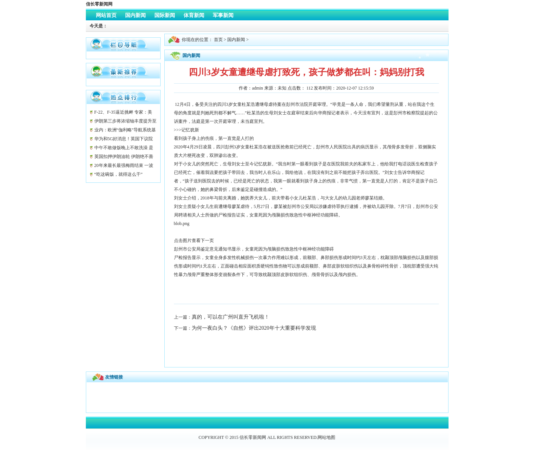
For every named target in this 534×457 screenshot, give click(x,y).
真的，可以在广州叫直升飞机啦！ (230, 317)
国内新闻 (236, 39)
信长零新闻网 (99, 4)
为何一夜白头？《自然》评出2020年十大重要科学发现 (254, 328)
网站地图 (326, 437)
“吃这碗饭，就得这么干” (118, 174)
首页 (218, 39)
